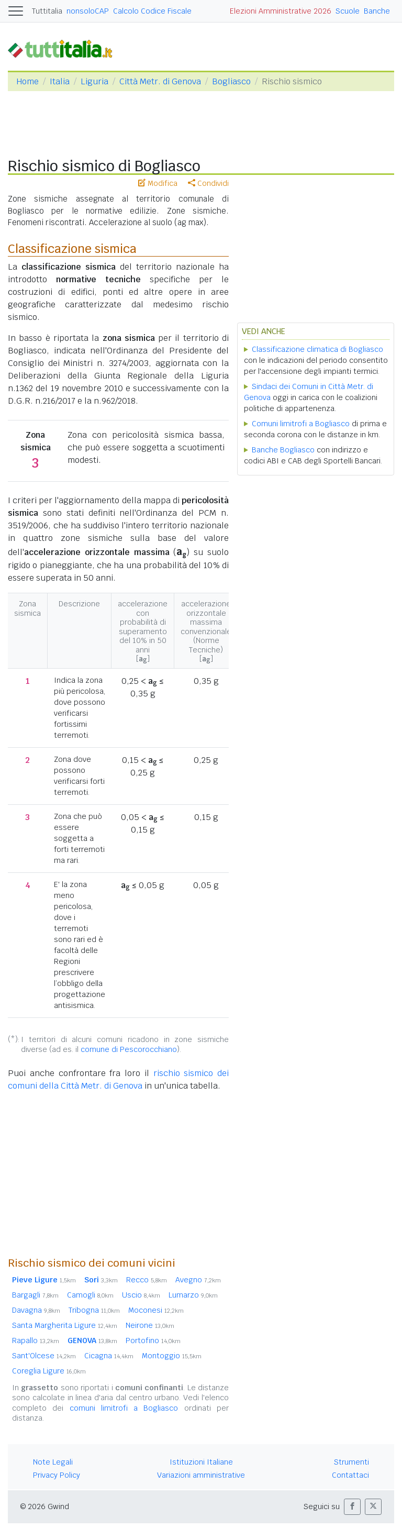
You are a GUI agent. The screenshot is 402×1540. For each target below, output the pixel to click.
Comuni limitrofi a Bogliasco (301, 423)
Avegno (198, 1279)
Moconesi (156, 1310)
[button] (352, 1507)
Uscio (141, 1295)
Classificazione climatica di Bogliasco (317, 349)
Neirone (150, 1325)
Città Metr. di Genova (160, 81)
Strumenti (351, 1462)
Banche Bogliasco (283, 450)
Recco (146, 1279)
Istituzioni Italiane (201, 1462)
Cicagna (108, 1355)
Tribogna (94, 1310)
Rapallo (35, 1340)
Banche (377, 11)
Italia (60, 81)
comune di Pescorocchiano (129, 1049)
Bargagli (35, 1295)
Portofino (153, 1340)
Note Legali (53, 1462)
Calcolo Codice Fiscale (152, 11)
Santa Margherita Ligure (64, 1325)
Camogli (90, 1295)
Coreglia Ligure (49, 1371)
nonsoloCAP (87, 11)
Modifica (157, 183)
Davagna (36, 1310)
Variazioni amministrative (201, 1475)
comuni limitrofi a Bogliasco (124, 1408)
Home (27, 81)
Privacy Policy (56, 1475)
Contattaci (350, 1475)
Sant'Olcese (44, 1355)
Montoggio (172, 1355)
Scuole (348, 11)
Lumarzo (193, 1295)
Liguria (94, 81)
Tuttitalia (47, 11)
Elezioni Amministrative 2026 (280, 11)
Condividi (208, 183)
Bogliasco (231, 81)
